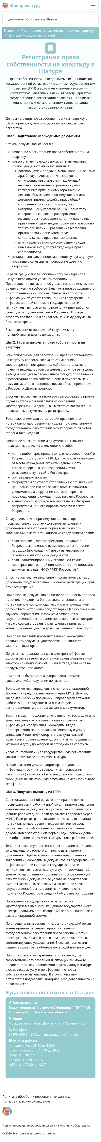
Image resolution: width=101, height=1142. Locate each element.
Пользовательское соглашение (26, 1101)
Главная (10, 30)
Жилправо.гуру (21, 6)
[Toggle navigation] (93, 6)
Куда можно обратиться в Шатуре (32, 19)
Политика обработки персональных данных (36, 1096)
